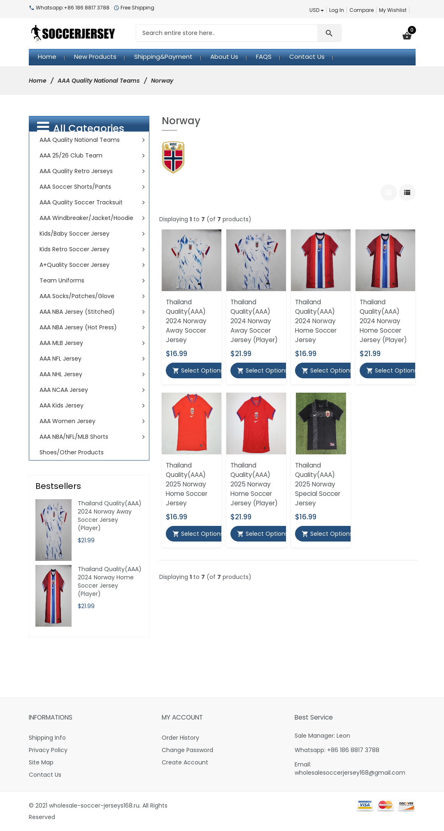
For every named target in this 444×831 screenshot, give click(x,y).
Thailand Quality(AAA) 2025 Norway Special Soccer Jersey (317, 484)
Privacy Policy (48, 750)
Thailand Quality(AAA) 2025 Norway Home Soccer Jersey (186, 484)
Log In (336, 10)
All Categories (80, 127)
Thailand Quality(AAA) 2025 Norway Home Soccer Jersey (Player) (254, 484)
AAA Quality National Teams (99, 80)
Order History (180, 738)
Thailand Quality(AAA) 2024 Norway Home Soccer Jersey (316, 321)
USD (316, 10)
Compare (361, 10)
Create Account (185, 762)
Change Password (187, 750)
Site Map (41, 762)
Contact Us (45, 775)
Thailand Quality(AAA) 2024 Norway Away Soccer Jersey (186, 321)
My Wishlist (393, 10)
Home (37, 80)
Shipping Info (47, 738)
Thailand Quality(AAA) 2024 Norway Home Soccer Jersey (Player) (383, 321)
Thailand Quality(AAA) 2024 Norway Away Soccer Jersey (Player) (254, 321)
